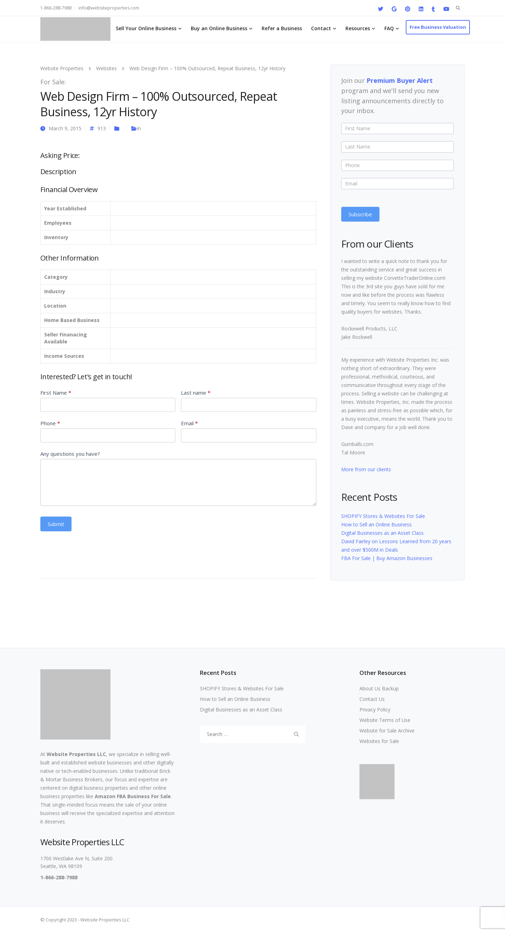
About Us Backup (379, 688)
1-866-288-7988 (56, 8)
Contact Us (372, 699)
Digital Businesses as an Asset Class (382, 533)
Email (189, 423)
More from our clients (366, 469)
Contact (321, 28)
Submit (56, 523)
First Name (55, 392)
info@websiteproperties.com (109, 8)
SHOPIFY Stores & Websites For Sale (383, 516)
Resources (357, 28)
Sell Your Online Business (146, 28)
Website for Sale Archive (387, 730)
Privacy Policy (374, 709)
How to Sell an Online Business (376, 524)
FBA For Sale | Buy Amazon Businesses (386, 558)
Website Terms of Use (384, 720)
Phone (50, 423)
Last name (195, 392)
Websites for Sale (379, 741)
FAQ (389, 28)
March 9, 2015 (65, 128)
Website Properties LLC (76, 754)
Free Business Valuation (438, 27)
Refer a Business (282, 28)
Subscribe (360, 214)
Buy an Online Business (219, 28)
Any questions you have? (70, 453)
